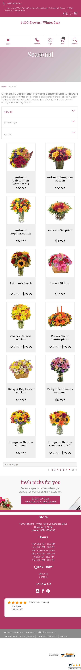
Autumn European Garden (60, 179)
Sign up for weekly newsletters (40, 500)
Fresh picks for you (40, 486)
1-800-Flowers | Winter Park (40, 22)
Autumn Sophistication (21, 232)
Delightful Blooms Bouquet (60, 391)
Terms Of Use (10, 636)
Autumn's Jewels (20, 283)
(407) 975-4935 (14, 3)
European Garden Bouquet (21, 444)
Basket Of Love (60, 283)
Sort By (8, 134)
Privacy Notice (27, 636)
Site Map (64, 636)
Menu (8, 44)
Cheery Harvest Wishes (21, 338)
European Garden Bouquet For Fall (60, 444)
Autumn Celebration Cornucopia (21, 181)
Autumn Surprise (60, 230)
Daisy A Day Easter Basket (21, 391)
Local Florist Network (47, 636)
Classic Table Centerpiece (60, 338)
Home (3, 86)
